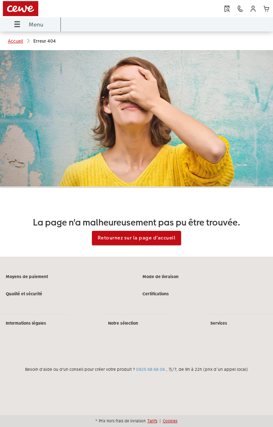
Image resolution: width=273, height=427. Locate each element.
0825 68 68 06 (150, 369)
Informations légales (26, 323)
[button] (253, 9)
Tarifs (152, 421)
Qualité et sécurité (24, 294)
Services (218, 323)
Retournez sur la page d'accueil (137, 237)
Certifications (155, 294)
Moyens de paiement (27, 277)
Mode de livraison (160, 277)
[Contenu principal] (136, 153)
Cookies (170, 421)
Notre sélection (123, 323)
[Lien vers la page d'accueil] (54, 8)
